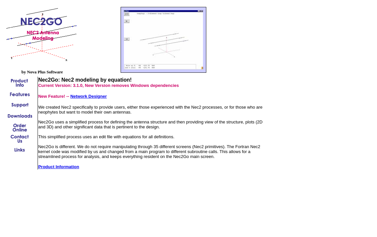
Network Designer (88, 96)
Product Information (58, 166)
